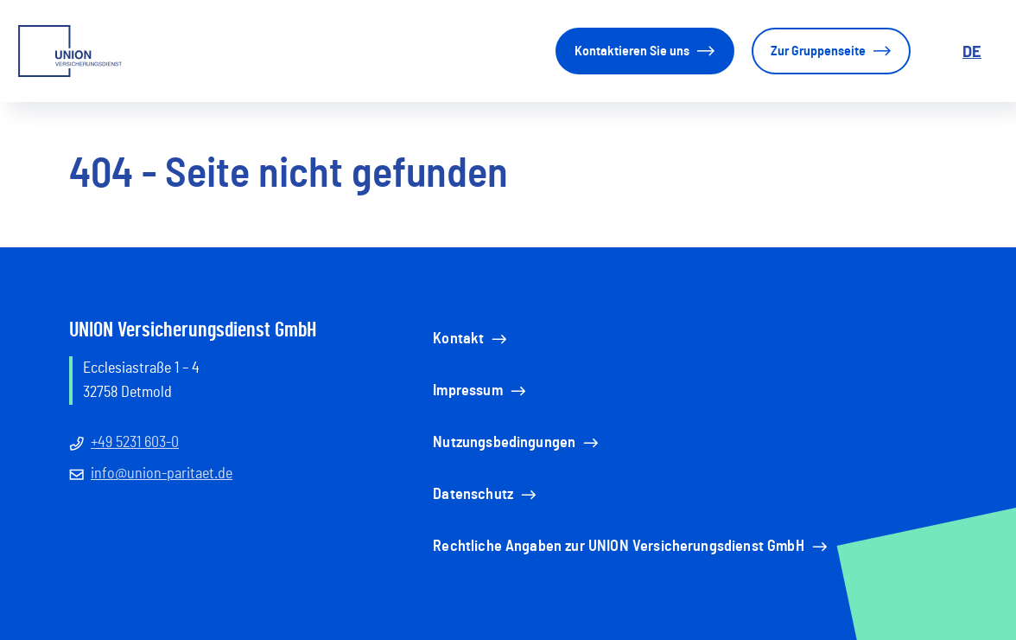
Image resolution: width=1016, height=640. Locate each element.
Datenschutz (486, 494)
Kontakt (471, 339)
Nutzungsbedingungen (517, 443)
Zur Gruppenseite (831, 51)
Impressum (480, 391)
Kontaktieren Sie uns (645, 51)
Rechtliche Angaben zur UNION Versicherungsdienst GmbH (631, 546)
